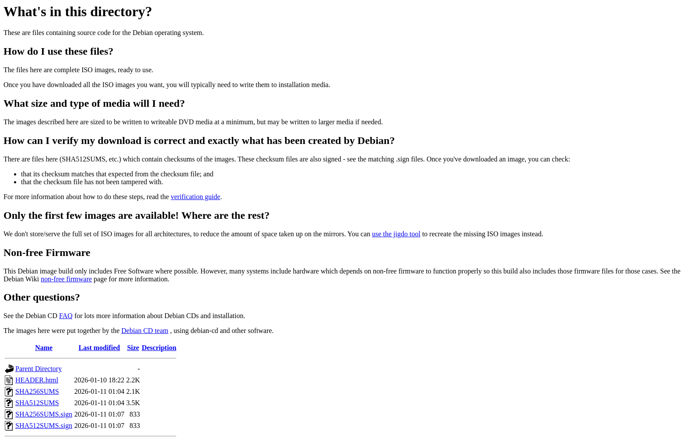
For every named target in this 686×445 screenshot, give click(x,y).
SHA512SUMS (37, 402)
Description (159, 347)
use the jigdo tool (396, 234)
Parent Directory (38, 368)
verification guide (195, 196)
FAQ (66, 315)
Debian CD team (144, 330)
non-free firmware (66, 279)
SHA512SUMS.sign (43, 425)
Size (133, 347)
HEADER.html (36, 380)
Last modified (99, 347)
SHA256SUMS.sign (43, 414)
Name (43, 347)
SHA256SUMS (37, 391)
